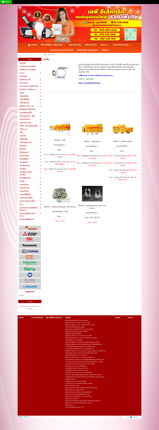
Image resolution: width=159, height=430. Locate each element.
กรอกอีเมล (21, 295)
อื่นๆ (49, 54)
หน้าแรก (45, 54)
